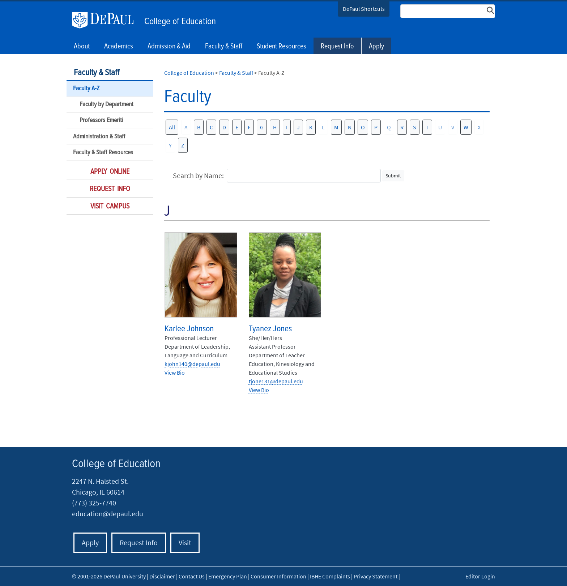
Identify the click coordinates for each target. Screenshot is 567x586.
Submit (393, 175)
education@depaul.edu (107, 513)
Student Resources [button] (281, 46)
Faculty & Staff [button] (223, 46)
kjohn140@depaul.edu (192, 363)
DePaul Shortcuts (364, 8)
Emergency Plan (227, 576)
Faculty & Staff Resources (103, 152)
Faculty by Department (106, 104)
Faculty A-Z (86, 89)
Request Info (337, 46)
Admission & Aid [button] (169, 46)
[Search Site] (447, 11)
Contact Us (192, 576)
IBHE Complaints (330, 576)
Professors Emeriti (101, 120)
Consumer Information (278, 576)
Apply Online (109, 172)
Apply (376, 46)
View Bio (175, 372)
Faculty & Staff (96, 72)
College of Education (180, 22)
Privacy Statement (375, 576)
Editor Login (480, 576)
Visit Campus (109, 206)
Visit (185, 542)
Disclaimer (162, 576)
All (172, 127)
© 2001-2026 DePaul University (109, 576)
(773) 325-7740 (94, 502)
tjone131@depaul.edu (276, 381)
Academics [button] (118, 46)
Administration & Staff (99, 137)
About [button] (82, 46)
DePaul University (106, 20)
